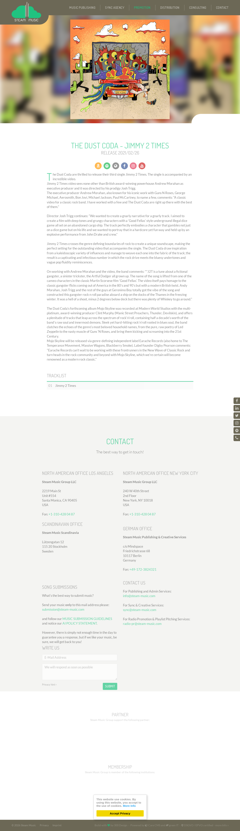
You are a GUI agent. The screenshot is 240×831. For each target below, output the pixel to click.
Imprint (57, 825)
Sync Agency (114, 8)
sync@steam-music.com (139, 637)
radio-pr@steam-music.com (142, 651)
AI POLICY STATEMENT (79, 659)
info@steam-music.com (139, 623)
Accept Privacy (120, 813)
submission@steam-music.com (63, 645)
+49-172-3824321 (142, 599)
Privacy (44, 825)
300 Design (120, 825)
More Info (129, 805)
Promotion (142, 8)
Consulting (197, 8)
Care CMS (152, 825)
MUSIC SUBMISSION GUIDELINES (87, 654)
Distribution (169, 8)
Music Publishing (82, 8)
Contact (222, 8)
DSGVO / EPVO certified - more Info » (205, 825)
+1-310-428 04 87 (142, 543)
